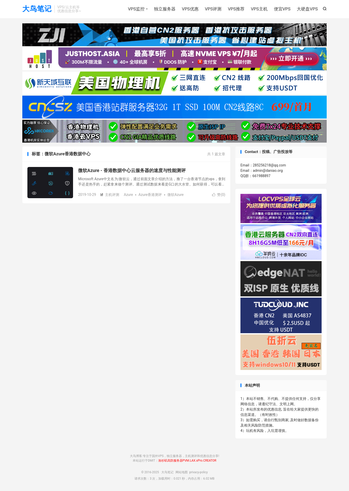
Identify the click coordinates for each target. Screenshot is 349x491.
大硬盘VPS (307, 8)
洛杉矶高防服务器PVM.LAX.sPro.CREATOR (187, 460)
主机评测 (109, 195)
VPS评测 (213, 8)
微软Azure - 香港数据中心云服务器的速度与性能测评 (132, 170)
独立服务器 (165, 8)
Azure (128, 195)
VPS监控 (136, 8)
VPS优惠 (190, 8)
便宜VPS (282, 8)
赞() (218, 195)
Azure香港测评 (150, 195)
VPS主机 (259, 8)
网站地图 (182, 472)
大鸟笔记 (37, 9)
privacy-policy (198, 472)
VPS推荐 (236, 8)
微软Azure (175, 195)
